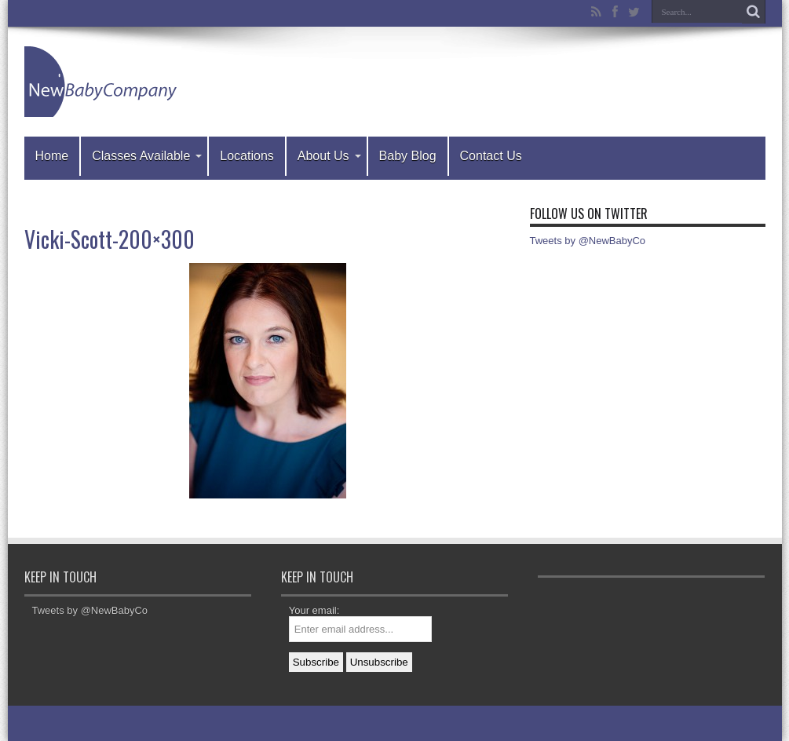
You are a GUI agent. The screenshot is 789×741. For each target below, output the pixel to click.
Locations (247, 155)
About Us (329, 155)
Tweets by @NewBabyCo (588, 240)
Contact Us (491, 155)
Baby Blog (408, 155)
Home (52, 155)
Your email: (314, 610)
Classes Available (147, 155)
